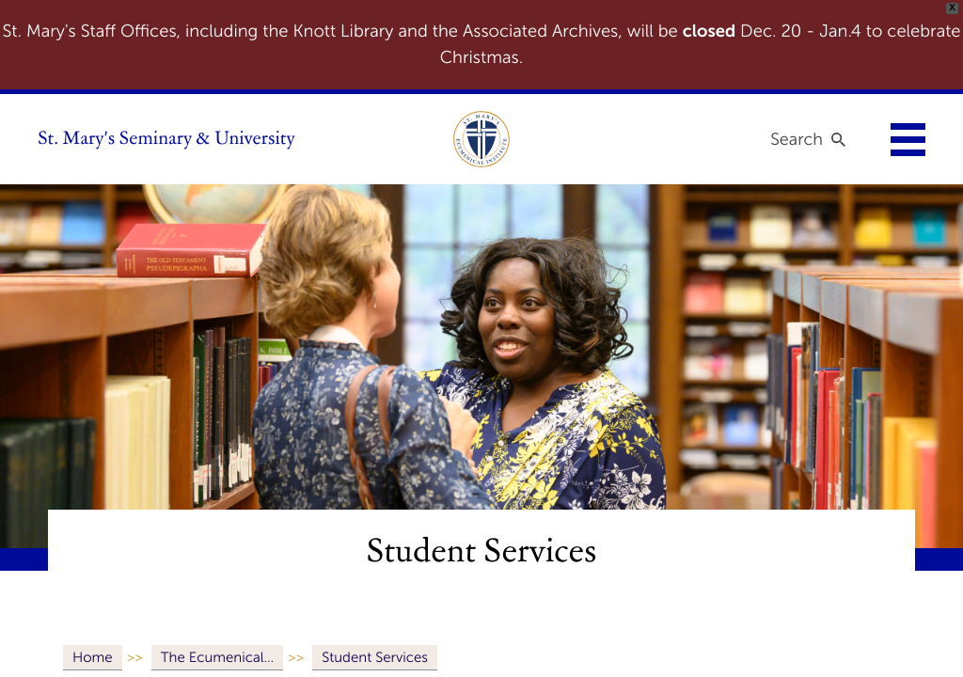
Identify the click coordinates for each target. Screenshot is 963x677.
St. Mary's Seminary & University (166, 139)
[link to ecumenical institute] (481, 139)
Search (796, 139)
